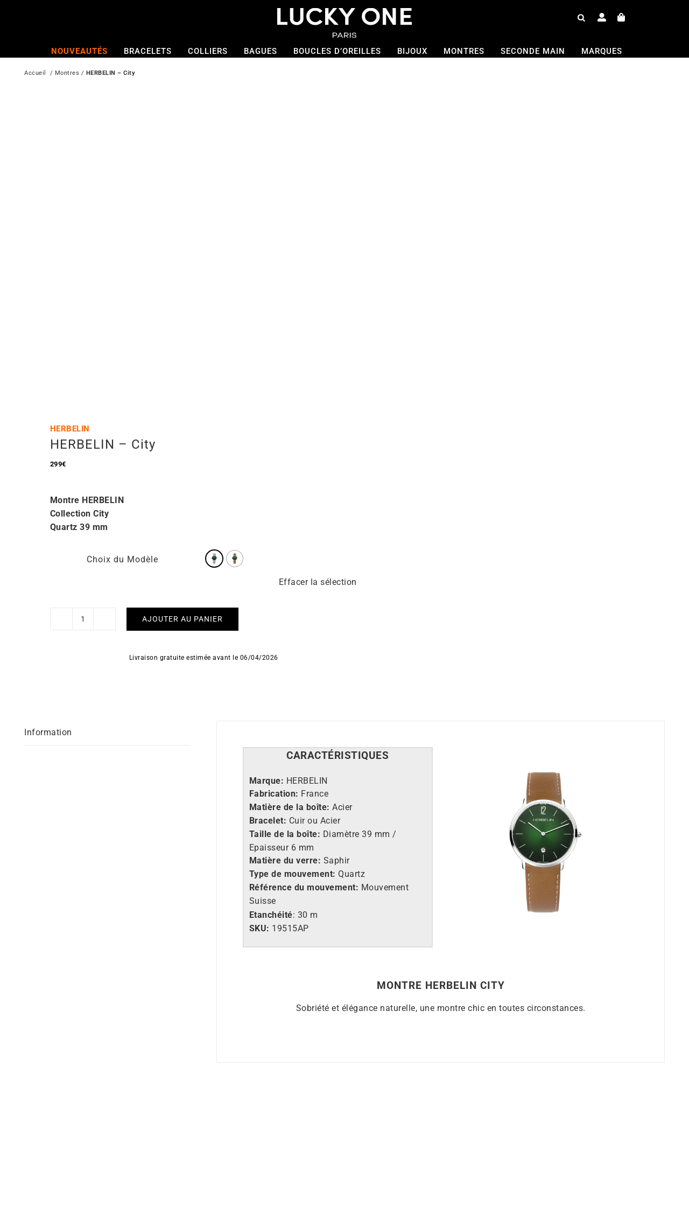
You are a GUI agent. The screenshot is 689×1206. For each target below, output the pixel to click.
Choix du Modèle (122, 559)
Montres (67, 74)
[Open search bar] (581, 17)
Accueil (35, 74)
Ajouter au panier (182, 619)
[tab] (337, 756)
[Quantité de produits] (83, 619)
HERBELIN (70, 429)
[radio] (214, 558)
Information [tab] (48, 732)
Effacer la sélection (318, 582)
